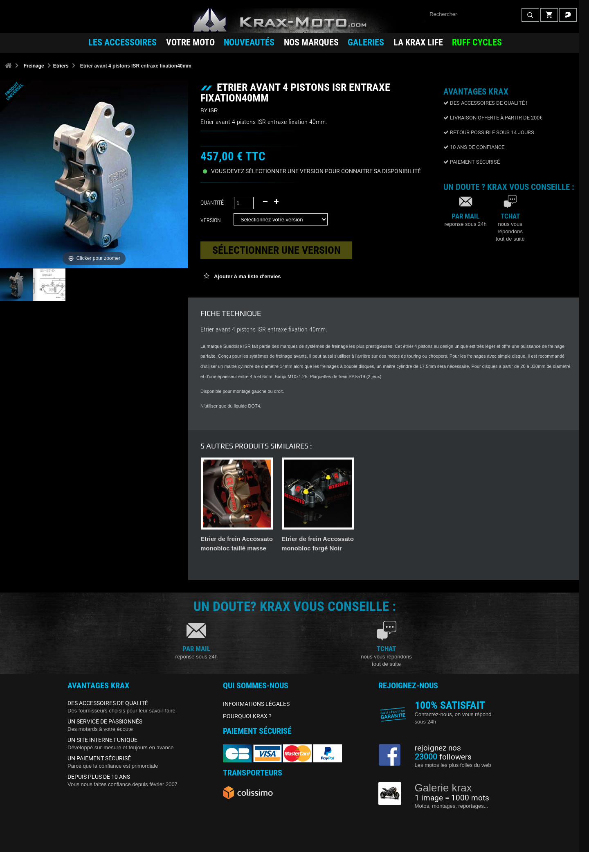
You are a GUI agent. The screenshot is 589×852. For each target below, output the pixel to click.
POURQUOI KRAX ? (247, 716)
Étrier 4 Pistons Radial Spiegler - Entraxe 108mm (313, 548)
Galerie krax (443, 788)
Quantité (212, 202)
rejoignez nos (438, 748)
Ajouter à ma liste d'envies (247, 276)
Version (211, 220)
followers (443, 757)
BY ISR (209, 110)
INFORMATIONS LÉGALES (256, 704)
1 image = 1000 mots (452, 797)
